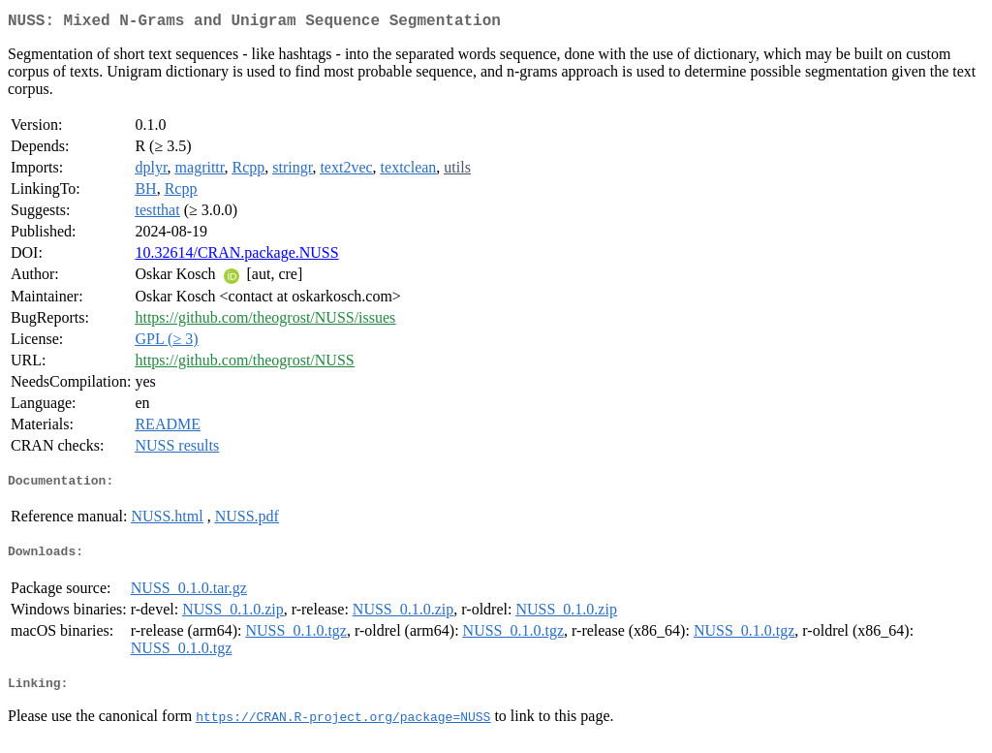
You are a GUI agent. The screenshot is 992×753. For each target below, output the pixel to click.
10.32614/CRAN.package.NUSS (236, 256)
